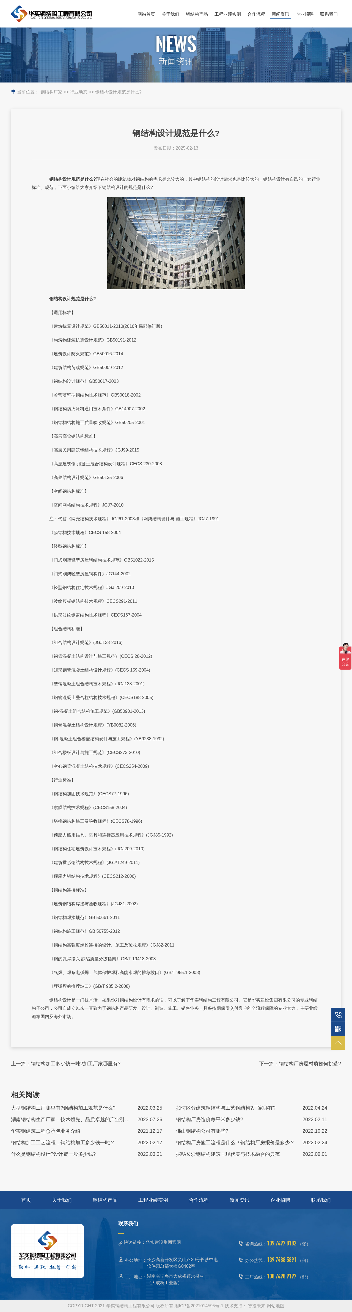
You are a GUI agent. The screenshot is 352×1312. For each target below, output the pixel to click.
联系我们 (329, 14)
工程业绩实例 (228, 14)
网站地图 (275, 1305)
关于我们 (170, 14)
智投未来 (256, 1305)
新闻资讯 (280, 14)
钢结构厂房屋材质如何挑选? (310, 1063)
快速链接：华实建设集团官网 (152, 1242)
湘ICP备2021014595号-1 (198, 1305)
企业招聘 (305, 14)
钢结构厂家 (51, 92)
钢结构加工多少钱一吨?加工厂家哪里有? (75, 1063)
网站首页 (146, 14)
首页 (26, 1200)
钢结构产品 (197, 14)
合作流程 (256, 14)
